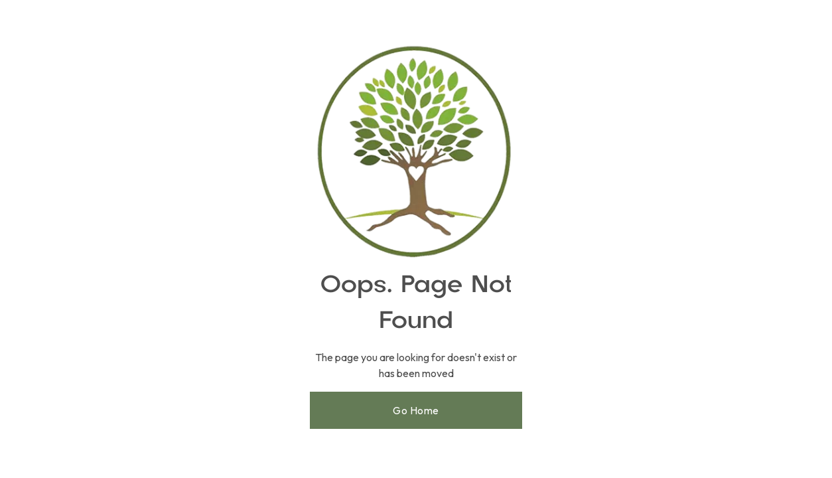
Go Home (416, 410)
